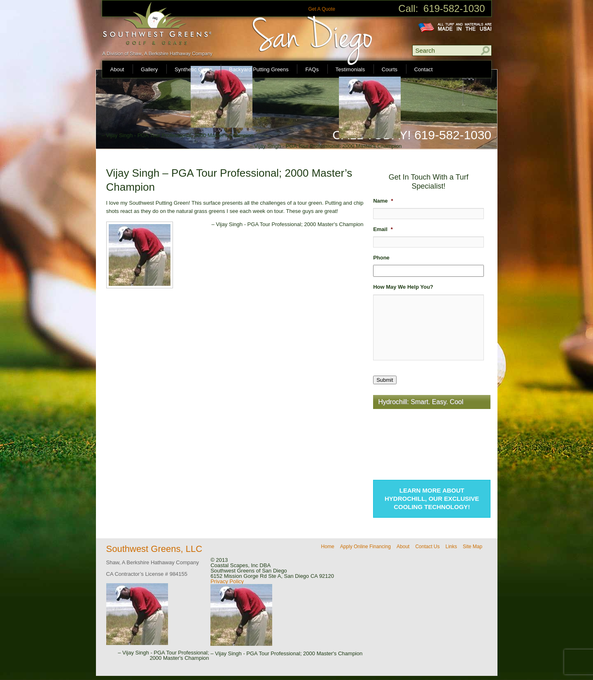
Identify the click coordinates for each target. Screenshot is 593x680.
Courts (389, 69)
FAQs (312, 69)
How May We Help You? (403, 287)
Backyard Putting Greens (259, 69)
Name (383, 201)
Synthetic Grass (193, 69)
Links (451, 546)
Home (327, 546)
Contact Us (427, 546)
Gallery (149, 69)
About (117, 69)
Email (383, 229)
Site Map (472, 546)
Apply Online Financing (365, 546)
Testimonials (350, 69)
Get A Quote (321, 9)
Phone (381, 258)
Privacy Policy (227, 581)
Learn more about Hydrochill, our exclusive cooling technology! (432, 498)
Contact (423, 69)
